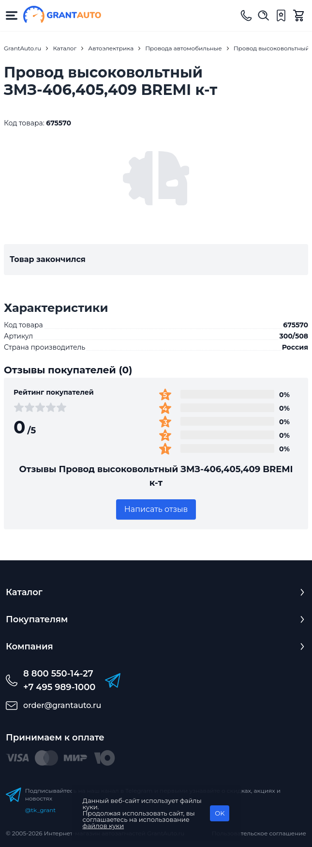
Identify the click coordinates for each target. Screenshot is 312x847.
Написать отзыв (156, 509)
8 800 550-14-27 (58, 673)
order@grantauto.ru (62, 705)
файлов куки (103, 826)
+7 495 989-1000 (59, 687)
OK (219, 813)
